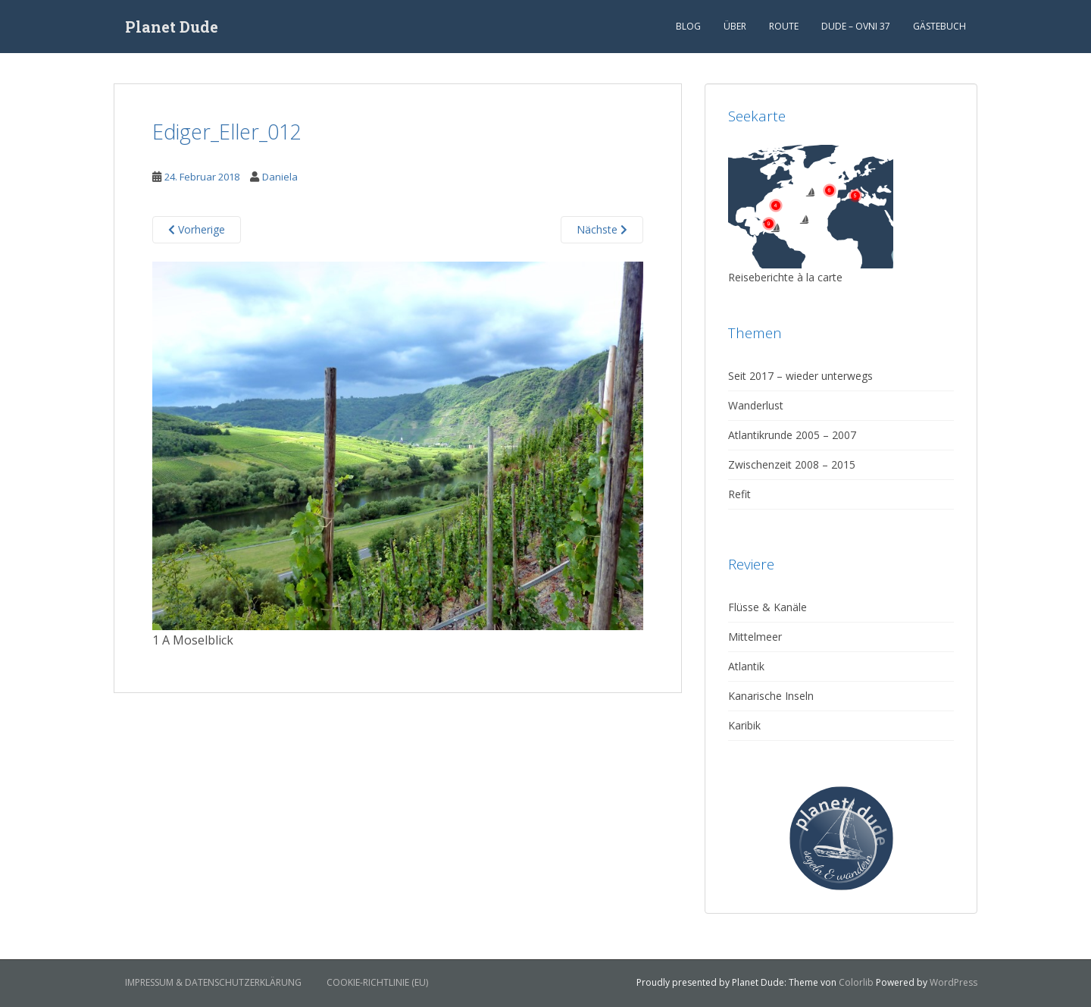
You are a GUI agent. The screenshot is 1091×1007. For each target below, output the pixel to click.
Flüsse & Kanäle (767, 607)
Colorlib (856, 982)
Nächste (602, 229)
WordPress (953, 982)
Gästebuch (939, 26)
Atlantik (746, 666)
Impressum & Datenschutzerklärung (213, 982)
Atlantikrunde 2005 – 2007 (792, 435)
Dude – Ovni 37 (855, 26)
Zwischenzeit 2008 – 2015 (791, 464)
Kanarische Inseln (771, 696)
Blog (688, 26)
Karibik (744, 725)
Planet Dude (171, 26)
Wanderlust (755, 405)
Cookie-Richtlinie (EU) (377, 982)
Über (735, 26)
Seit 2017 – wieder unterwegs (800, 376)
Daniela (280, 177)
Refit (739, 494)
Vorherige (196, 229)
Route (784, 26)
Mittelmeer (755, 636)
